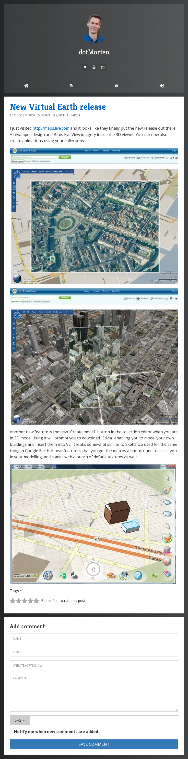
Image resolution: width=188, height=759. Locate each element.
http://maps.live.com (51, 128)
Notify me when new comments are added (54, 731)
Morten (44, 115)
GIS (55, 115)
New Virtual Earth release (58, 106)
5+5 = (19, 720)
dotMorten (94, 34)
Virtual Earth (69, 115)
